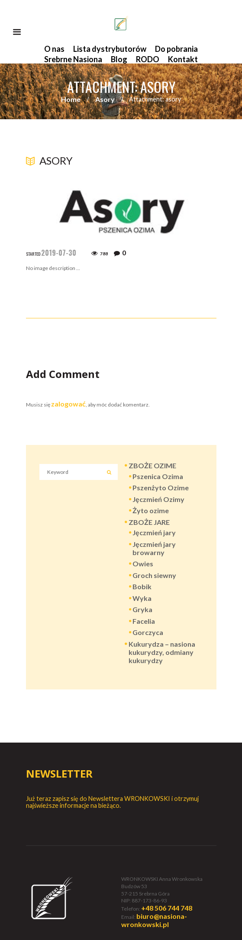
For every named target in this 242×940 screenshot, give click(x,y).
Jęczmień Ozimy (158, 499)
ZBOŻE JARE (149, 522)
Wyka (142, 598)
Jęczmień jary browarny (154, 548)
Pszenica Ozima (157, 476)
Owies (142, 563)
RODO (147, 59)
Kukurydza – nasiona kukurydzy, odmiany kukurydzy (162, 652)
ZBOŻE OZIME (152, 465)
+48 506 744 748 (166, 908)
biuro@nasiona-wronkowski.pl (154, 920)
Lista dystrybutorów (109, 48)
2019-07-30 (58, 253)
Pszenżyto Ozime (160, 487)
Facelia (143, 621)
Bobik (142, 586)
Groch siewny (154, 575)
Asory (105, 99)
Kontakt (183, 59)
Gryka (142, 609)
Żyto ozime (150, 510)
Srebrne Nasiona (73, 59)
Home (71, 99)
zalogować (68, 404)
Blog (119, 59)
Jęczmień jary (154, 532)
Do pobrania (176, 48)
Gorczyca (147, 632)
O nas (54, 48)
